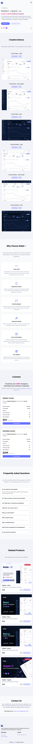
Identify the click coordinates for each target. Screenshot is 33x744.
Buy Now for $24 (15, 23)
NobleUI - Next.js (6, 648)
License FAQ (16, 390)
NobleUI (14, 742)
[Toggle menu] (31, 2)
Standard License (25, 388)
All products (4, 7)
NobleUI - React (6, 617)
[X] (19, 734)
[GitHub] (18, 734)
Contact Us (3, 735)
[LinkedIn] (21, 734)
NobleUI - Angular (6, 680)
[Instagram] (25, 734)
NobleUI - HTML (6, 585)
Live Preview (5, 23)
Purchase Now (16, 423)
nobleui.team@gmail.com (20, 711)
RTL (20, 56)
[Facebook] (23, 734)
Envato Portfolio (4, 736)
